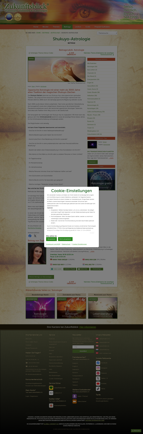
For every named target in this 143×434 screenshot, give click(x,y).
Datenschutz (66, 244)
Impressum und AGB (53, 244)
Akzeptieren (51, 239)
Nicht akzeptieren (65, 239)
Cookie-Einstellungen (79, 244)
